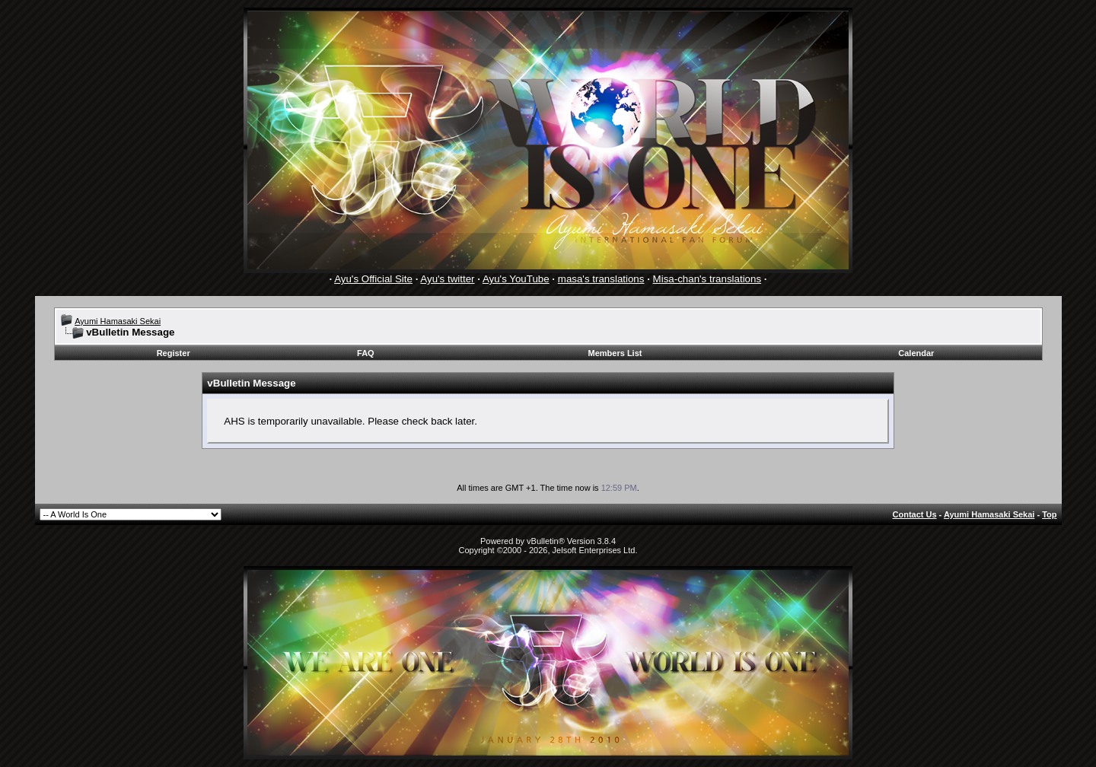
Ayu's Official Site (373, 279)
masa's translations (601, 279)
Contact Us (915, 514)
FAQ (365, 353)
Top (1049, 514)
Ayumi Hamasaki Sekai (118, 321)
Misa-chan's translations (707, 279)
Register (173, 353)
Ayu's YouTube (516, 279)
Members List (615, 353)
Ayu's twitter (447, 279)
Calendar (916, 353)
